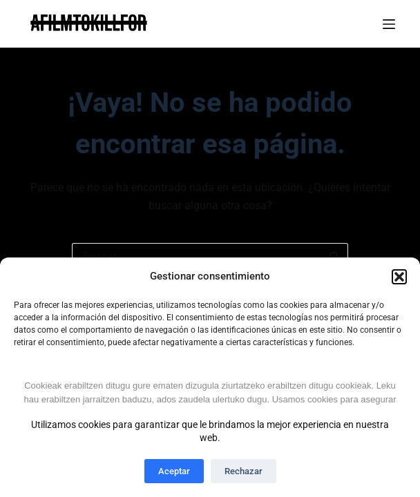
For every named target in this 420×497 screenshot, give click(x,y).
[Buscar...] (196, 257)
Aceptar (174, 471)
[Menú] (389, 24)
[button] (399, 277)
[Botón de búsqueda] (334, 257)
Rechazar (243, 471)
